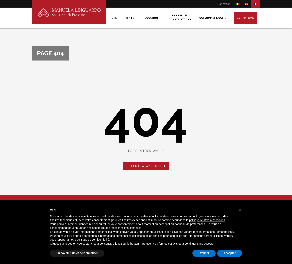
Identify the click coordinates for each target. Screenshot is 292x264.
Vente (131, 18)
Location (153, 18)
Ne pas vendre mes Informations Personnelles (203, 231)
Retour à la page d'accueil (146, 166)
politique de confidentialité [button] (93, 239)
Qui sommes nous (212, 18)
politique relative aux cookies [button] (207, 220)
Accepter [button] (230, 253)
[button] (240, 209)
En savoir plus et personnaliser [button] (77, 253)
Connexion (224, 3)
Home (113, 18)
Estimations (245, 18)
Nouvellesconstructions (180, 17)
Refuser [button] (204, 253)
